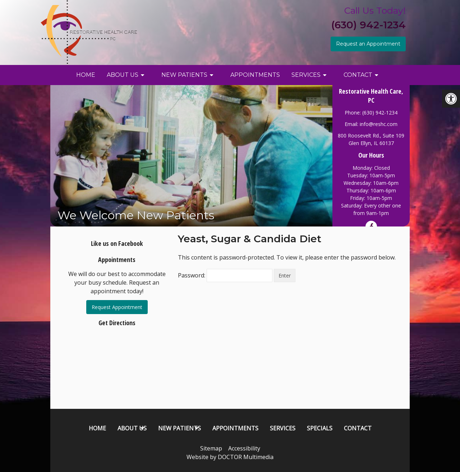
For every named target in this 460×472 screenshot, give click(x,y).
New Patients (184, 74)
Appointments (255, 74)
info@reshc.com (378, 124)
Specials (319, 428)
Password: (225, 275)
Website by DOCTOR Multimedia (230, 457)
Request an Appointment (368, 44)
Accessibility (244, 448)
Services (306, 74)
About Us (122, 74)
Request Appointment (117, 307)
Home (85, 74)
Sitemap (211, 448)
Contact (358, 74)
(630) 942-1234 (368, 25)
